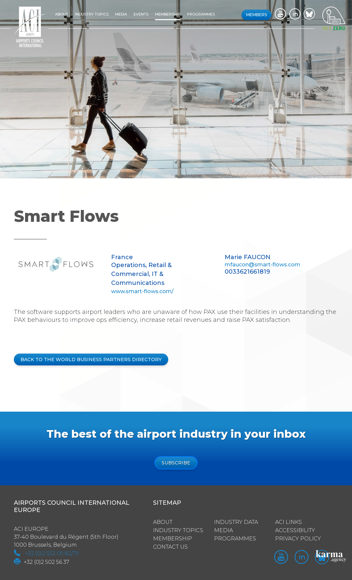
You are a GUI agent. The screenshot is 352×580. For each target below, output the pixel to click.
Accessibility (295, 530)
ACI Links (288, 522)
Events (141, 14)
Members (256, 14)
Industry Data (236, 522)
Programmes (201, 14)
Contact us (170, 547)
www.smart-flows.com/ (142, 291)
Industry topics (92, 14)
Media (121, 14)
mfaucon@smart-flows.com (262, 264)
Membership (167, 14)
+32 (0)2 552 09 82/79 (52, 553)
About (61, 14)
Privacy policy (298, 538)
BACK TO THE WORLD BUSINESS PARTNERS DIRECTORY (91, 359)
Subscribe (176, 463)
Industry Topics (178, 530)
